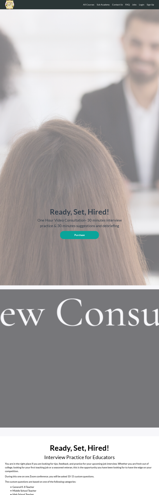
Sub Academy (103, 4)
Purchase (79, 235)
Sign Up (150, 4)
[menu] (117, 4)
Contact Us (117, 4)
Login (141, 4)
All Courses (88, 4)
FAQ (127, 4)
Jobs (134, 4)
